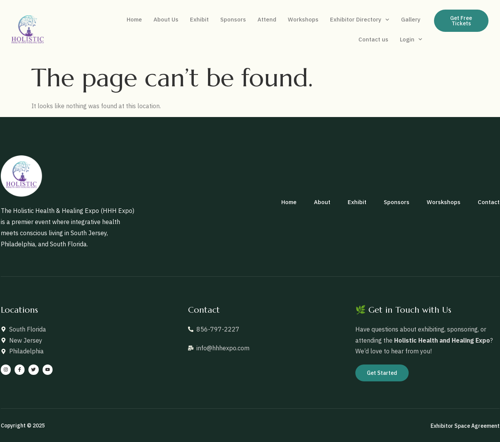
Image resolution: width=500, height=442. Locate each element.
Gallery (411, 19)
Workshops (303, 19)
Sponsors (233, 19)
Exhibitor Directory (359, 20)
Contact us (373, 39)
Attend (266, 19)
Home (134, 19)
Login (411, 39)
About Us (165, 19)
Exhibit (199, 19)
